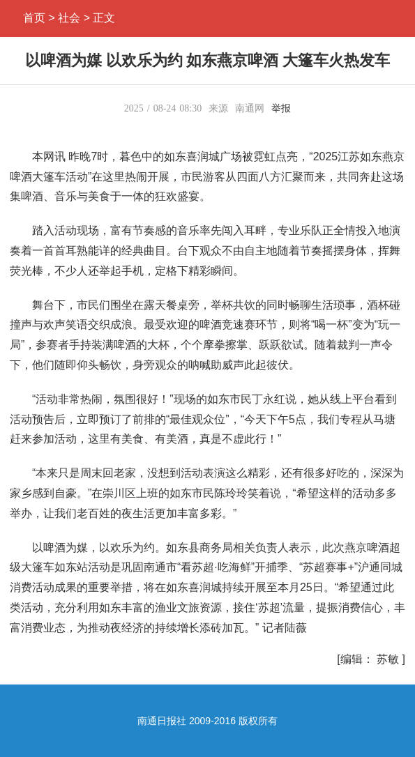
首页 (34, 18)
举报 (281, 108)
